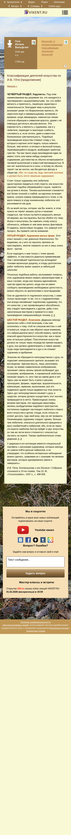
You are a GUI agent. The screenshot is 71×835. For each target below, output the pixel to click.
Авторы (15, 6)
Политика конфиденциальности (35, 622)
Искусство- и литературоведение (51, 43)
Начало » (12, 86)
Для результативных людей (16, 625)
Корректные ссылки (35, 631)
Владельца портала (59, 628)
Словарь (35, 6)
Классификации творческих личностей (49, 51)
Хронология (13, 2)
